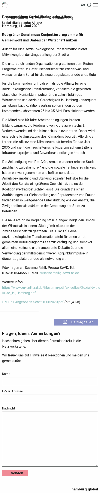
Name (50, 378)
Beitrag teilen (78, 322)
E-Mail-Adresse (50, 396)
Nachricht (50, 437)
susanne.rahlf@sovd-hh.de (59, 273)
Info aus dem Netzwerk (28, 18)
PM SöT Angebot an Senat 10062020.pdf (33, 302)
